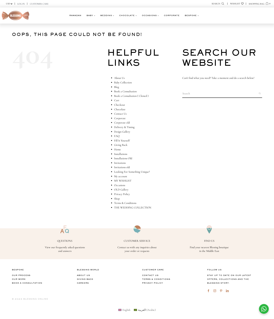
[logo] (16, 11)
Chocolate (119, 109)
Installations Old (123, 158)
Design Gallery (122, 131)
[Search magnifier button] (260, 93)
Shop (117, 198)
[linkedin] (227, 290)
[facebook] (208, 290)
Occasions (119, 185)
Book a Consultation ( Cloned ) (131, 96)
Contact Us (120, 113)
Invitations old (122, 167)
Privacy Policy (122, 194)
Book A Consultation (27, 283)
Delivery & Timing (124, 127)
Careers (83, 283)
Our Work (19, 279)
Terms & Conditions (125, 203)
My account (120, 176)
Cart (116, 100)
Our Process (21, 275)
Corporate (120, 118)
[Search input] (219, 93)
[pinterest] (221, 290)
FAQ (117, 136)
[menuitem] (124, 309)
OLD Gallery (121, 189)
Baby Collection (123, 82)
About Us (119, 78)
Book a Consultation (125, 91)
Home (117, 149)
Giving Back (120, 145)
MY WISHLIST (122, 180)
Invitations (120, 163)
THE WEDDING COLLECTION (132, 207)
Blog (116, 87)
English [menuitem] (126, 310)
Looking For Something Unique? (132, 172)
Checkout (119, 105)
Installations (120, 154)
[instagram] (214, 290)
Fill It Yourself (122, 140)
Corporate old (122, 122)
